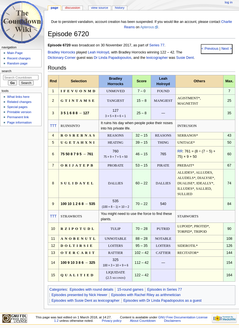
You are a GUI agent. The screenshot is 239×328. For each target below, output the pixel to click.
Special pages (17, 107)
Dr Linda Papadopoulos (113, 58)
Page (54, 7)
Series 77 (157, 45)
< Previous (209, 49)
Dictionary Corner (62, 58)
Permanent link (18, 117)
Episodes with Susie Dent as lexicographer (85, 301)
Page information (19, 122)
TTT (53, 126)
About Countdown (143, 320)
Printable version (19, 112)
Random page (17, 63)
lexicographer (157, 58)
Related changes (19, 101)
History (119, 7)
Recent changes (19, 58)
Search (7, 71)
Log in (228, 2)
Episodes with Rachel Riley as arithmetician (145, 295)
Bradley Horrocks (61, 52)
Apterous (147, 27)
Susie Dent (185, 58)
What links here (18, 96)
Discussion (72, 7)
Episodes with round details (91, 290)
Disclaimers (172, 320)
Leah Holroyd (98, 52)
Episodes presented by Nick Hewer (79, 295)
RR (179, 151)
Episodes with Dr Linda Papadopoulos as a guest (162, 301)
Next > (226, 49)
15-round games (130, 290)
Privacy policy (112, 320)
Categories (58, 290)
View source (99, 7)
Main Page (15, 53)
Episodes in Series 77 (164, 290)
